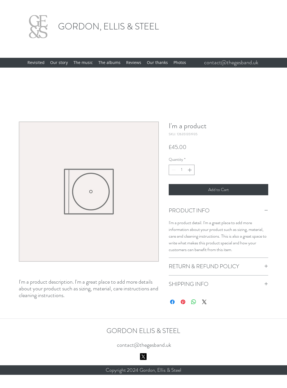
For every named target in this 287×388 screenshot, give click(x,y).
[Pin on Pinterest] (183, 302)
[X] (143, 356)
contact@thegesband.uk (231, 62)
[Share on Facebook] (172, 302)
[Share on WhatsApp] (193, 302)
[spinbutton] (182, 170)
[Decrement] (173, 170)
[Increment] (190, 170)
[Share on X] (204, 302)
